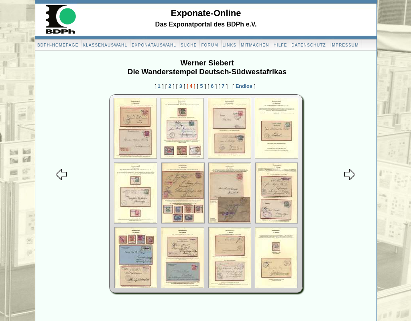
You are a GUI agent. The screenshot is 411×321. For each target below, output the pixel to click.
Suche (189, 45)
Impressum (344, 45)
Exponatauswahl (154, 45)
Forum (209, 45)
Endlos (244, 86)
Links (229, 45)
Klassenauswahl (105, 45)
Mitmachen (255, 45)
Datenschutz (308, 45)
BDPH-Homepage (57, 45)
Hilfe (280, 45)
